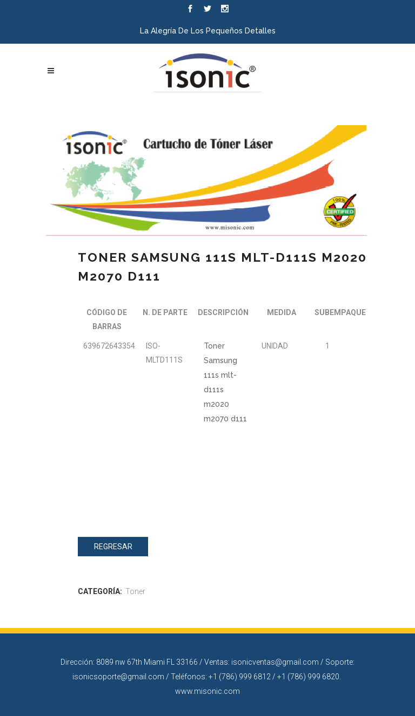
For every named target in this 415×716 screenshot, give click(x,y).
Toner (135, 591)
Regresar (113, 546)
